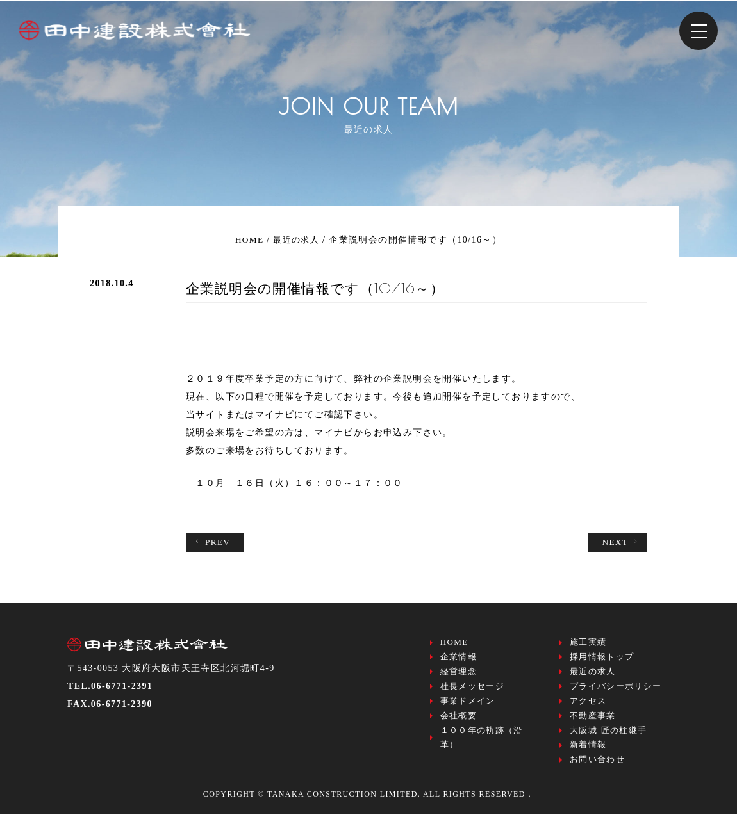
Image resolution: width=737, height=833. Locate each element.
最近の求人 (593, 677)
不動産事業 (593, 727)
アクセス (588, 710)
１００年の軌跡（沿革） (482, 752)
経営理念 (458, 677)
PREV (213, 542)
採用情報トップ (602, 660)
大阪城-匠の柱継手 (608, 743)
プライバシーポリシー (616, 694)
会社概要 (458, 727)
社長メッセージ (472, 694)
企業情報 (458, 660)
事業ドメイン (467, 710)
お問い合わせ (597, 777)
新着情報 (588, 760)
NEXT (620, 542)
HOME (454, 644)
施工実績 (588, 644)
